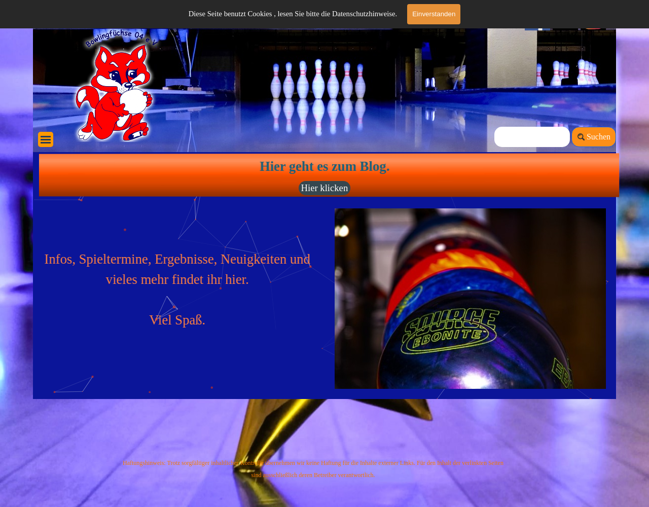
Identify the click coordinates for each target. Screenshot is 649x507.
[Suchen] (532, 137)
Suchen (598, 136)
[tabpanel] (181, 269)
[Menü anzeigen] (45, 139)
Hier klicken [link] (324, 188)
